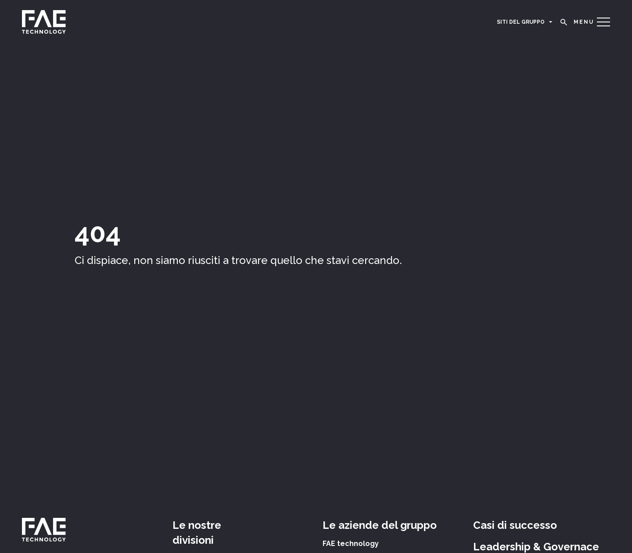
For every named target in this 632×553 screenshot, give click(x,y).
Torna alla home (104, 275)
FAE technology (351, 543)
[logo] (44, 22)
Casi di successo (515, 525)
